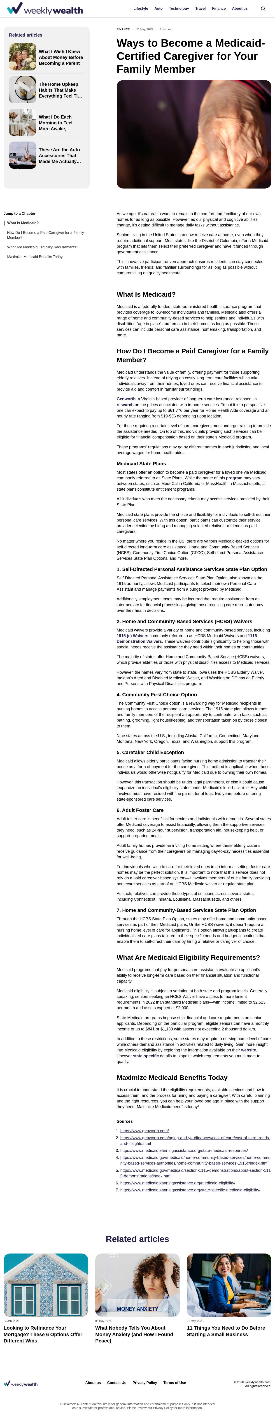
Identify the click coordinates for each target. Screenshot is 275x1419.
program (234, 478)
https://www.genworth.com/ (144, 1131)
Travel (200, 8)
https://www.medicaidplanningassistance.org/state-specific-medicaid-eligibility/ (190, 1190)
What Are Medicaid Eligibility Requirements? (42, 247)
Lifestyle (140, 8)
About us (240, 8)
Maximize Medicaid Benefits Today (35, 257)
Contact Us (116, 1383)
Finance (219, 8)
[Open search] (263, 8)
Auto (158, 8)
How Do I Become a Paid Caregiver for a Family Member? (45, 235)
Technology (179, 8)
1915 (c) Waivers (132, 636)
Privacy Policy (145, 1383)
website (248, 1050)
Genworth (126, 399)
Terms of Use (174, 1383)
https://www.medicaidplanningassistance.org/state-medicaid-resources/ (184, 1150)
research (125, 405)
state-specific (146, 1056)
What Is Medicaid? (23, 223)
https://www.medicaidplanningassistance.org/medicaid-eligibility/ (177, 1183)
